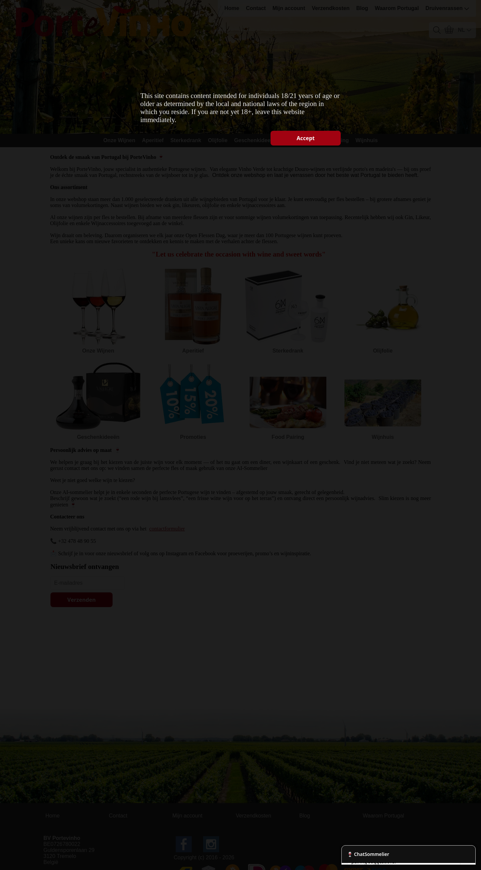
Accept (306, 138)
